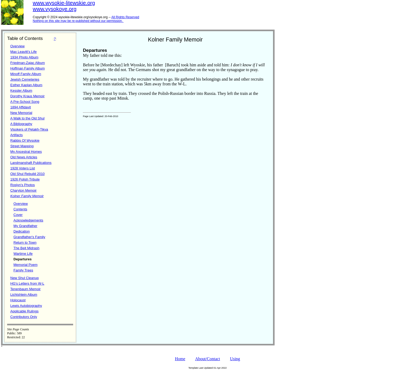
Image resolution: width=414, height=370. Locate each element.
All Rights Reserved (125, 17)
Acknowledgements (28, 220)
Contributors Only (23, 317)
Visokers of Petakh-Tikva (29, 129)
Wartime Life (22, 254)
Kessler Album (21, 90)
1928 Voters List (22, 168)
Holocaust (18, 300)
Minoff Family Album (25, 74)
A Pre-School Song (24, 102)
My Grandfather (25, 226)
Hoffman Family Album (27, 68)
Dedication (21, 231)
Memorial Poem (25, 265)
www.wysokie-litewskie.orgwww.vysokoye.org (64, 6)
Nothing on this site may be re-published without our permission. (78, 21)
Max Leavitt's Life (23, 52)
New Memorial (21, 113)
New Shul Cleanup (24, 278)
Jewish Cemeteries (24, 79)
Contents (20, 209)
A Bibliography (21, 124)
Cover (18, 215)
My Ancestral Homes (26, 152)
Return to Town (24, 242)
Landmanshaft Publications (30, 163)
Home (180, 359)
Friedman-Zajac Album (27, 63)
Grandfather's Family (29, 237)
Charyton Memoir (23, 190)
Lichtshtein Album (23, 295)
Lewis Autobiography (26, 306)
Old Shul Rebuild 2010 (27, 174)
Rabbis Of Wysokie (24, 140)
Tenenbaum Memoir (25, 289)
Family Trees (23, 270)
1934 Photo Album (24, 57)
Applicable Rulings (24, 311)
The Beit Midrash (26, 248)
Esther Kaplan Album (26, 85)
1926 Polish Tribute (25, 179)
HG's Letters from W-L (27, 283)
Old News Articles (23, 157)
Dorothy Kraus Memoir (27, 96)
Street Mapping (22, 146)
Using (235, 359)
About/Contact (207, 359)
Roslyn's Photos (22, 185)
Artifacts (16, 135)
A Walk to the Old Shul (27, 118)
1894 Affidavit (20, 107)
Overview (17, 46)
